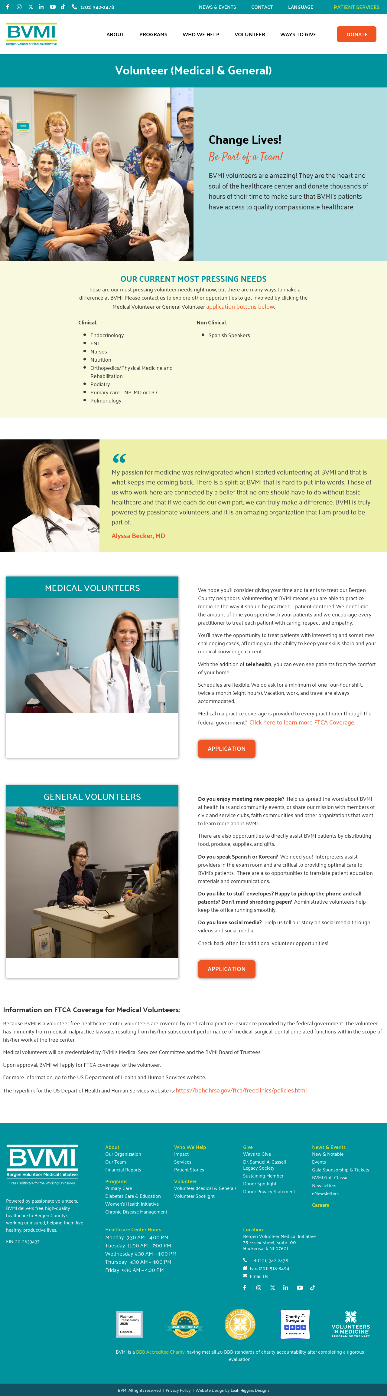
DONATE (357, 34)
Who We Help (203, 34)
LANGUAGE (302, 6)
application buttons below (240, 306)
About (116, 34)
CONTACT (263, 6)
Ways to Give (299, 34)
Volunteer (251, 34)
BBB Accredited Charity (160, 1351)
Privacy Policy (178, 1390)
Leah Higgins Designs (250, 1390)
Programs (155, 34)
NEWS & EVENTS (219, 6)
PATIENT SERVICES (357, 7)
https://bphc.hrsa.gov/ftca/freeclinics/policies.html (241, 1089)
